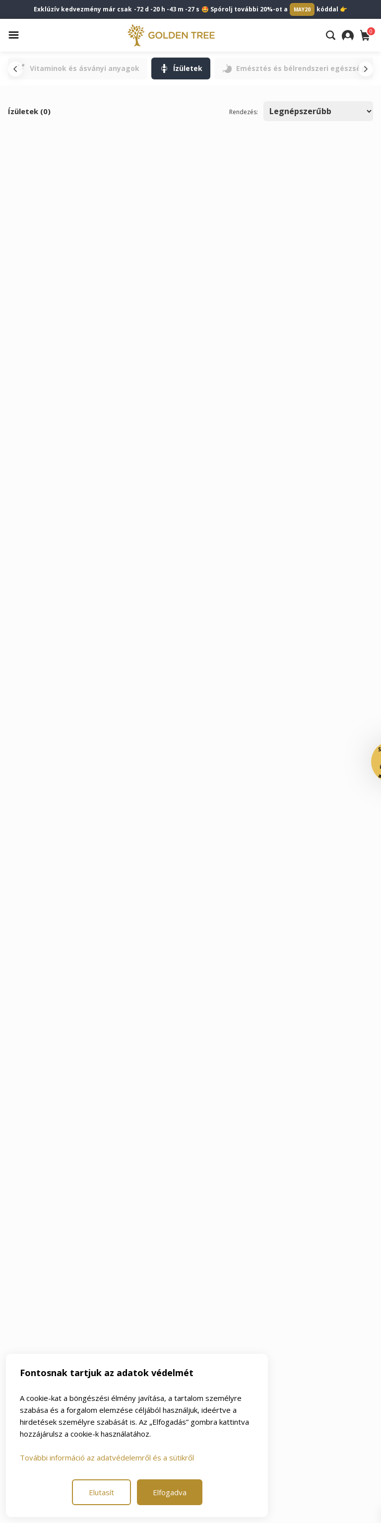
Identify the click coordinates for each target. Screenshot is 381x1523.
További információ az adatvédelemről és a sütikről (107, 1457)
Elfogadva (170, 1492)
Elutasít (101, 1492)
